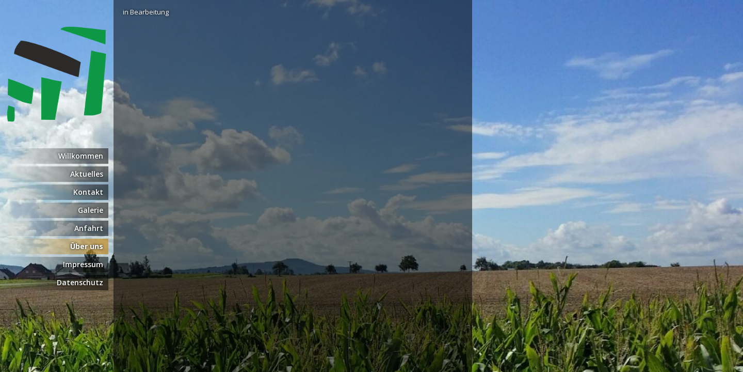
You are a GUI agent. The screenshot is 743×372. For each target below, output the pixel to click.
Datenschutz (80, 282)
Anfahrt (88, 228)
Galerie (90, 210)
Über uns (86, 246)
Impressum (83, 264)
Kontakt (88, 192)
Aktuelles (86, 174)
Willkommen (80, 156)
